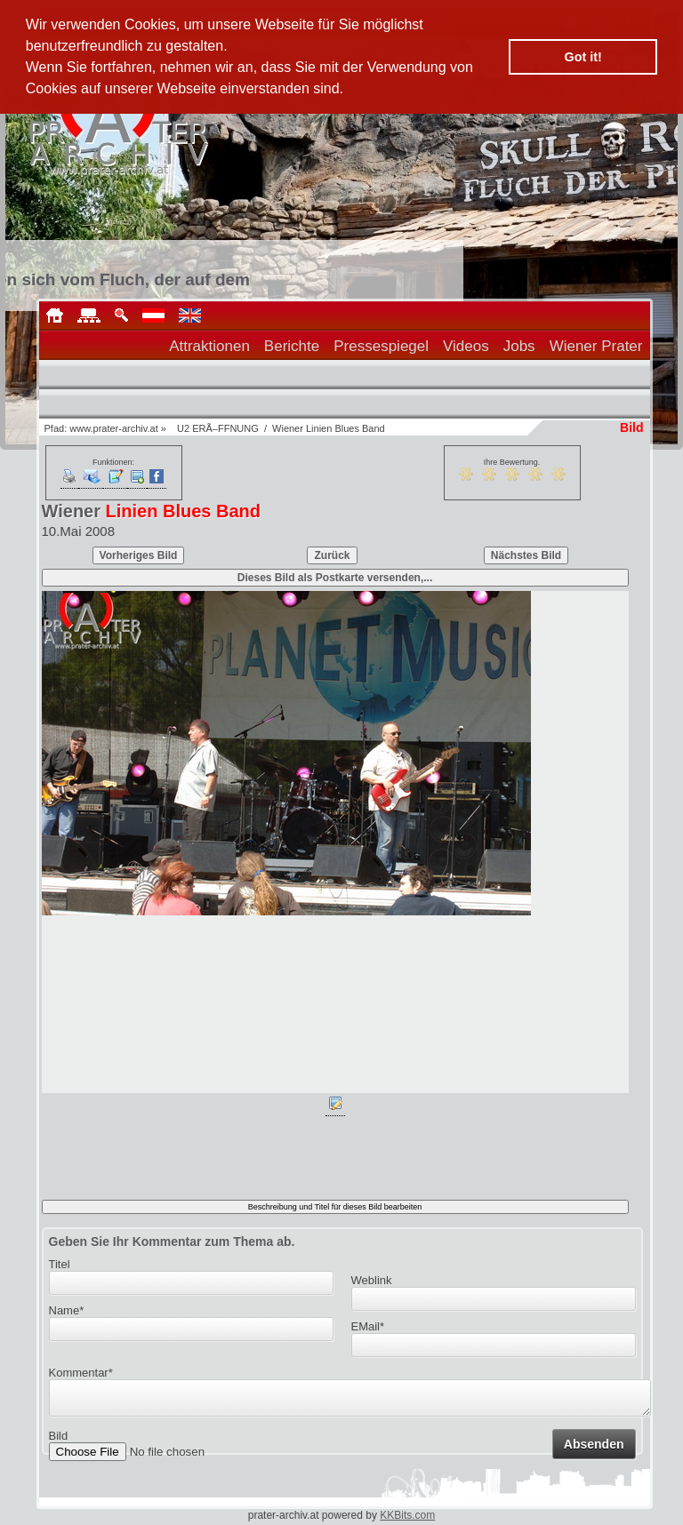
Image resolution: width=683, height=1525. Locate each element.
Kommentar (81, 1372)
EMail (368, 1326)
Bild (58, 1441)
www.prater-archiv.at (113, 428)
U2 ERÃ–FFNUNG (218, 428)
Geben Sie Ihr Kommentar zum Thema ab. (172, 1241)
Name (66, 1310)
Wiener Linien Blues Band (328, 428)
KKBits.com (407, 1515)
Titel (59, 1264)
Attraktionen (209, 346)
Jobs (519, 346)
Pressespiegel (381, 346)
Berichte (291, 346)
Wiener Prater (596, 346)
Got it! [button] (583, 57)
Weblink (371, 1280)
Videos (466, 346)
